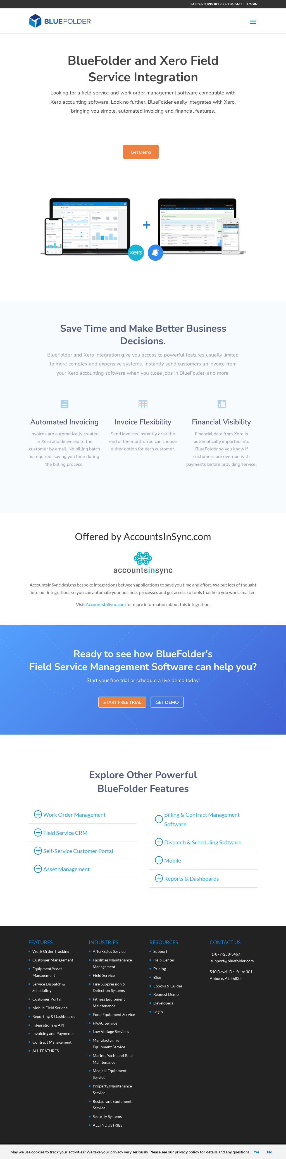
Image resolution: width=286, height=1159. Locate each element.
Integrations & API (48, 1025)
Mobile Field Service (50, 1007)
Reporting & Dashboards (53, 1016)
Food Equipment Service (114, 1014)
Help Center (164, 960)
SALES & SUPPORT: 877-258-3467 (216, 4)
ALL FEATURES (45, 1050)
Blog (157, 977)
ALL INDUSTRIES (107, 1125)
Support (160, 951)
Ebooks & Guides (167, 986)
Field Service (104, 975)
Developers (163, 1003)
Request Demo (166, 994)
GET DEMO (167, 702)
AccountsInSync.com (106, 604)
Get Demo (141, 152)
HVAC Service (105, 1023)
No (269, 1152)
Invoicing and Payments (52, 1033)
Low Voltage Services (111, 1031)
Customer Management (52, 960)
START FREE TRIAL (122, 702)
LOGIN (252, 4)
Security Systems (107, 1116)
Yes (256, 1152)
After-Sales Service (109, 951)
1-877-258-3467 (225, 954)
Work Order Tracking (50, 951)
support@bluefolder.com (232, 960)
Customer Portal (46, 999)
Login (158, 1011)
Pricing (159, 968)
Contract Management (52, 1042)
